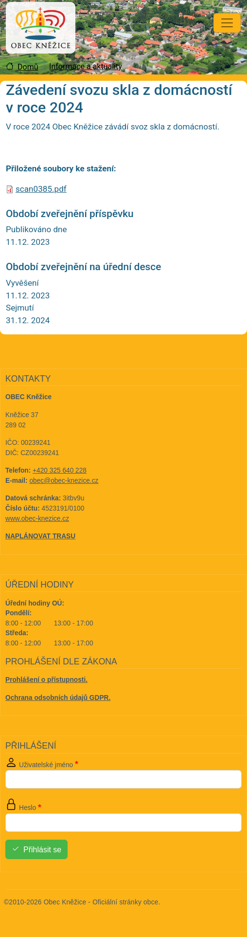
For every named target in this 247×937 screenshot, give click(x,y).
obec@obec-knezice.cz (64, 480)
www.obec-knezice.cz (37, 518)
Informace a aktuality (85, 66)
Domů (28, 67)
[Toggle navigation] (227, 23)
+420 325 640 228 (60, 470)
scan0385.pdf (41, 189)
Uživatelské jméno (46, 765)
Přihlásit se (42, 849)
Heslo (27, 807)
